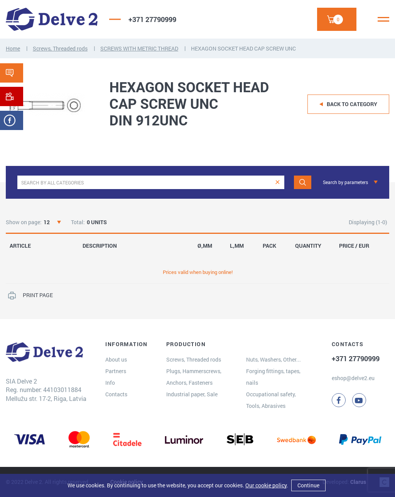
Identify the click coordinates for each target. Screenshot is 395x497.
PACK (269, 245)
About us (116, 359)
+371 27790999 (152, 19)
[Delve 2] (52, 19)
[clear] (277, 182)
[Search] (302, 182)
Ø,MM (205, 245)
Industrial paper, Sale (192, 394)
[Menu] (383, 19)
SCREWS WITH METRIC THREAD (139, 48)
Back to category (352, 104)
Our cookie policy (266, 485)
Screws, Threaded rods (60, 48)
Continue (308, 485)
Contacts (116, 394)
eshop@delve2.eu (353, 378)
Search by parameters (345, 182)
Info (110, 382)
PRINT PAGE (38, 295)
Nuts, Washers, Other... (273, 359)
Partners (115, 371)
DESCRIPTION (100, 245)
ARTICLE (20, 245)
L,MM (237, 245)
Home (13, 48)
